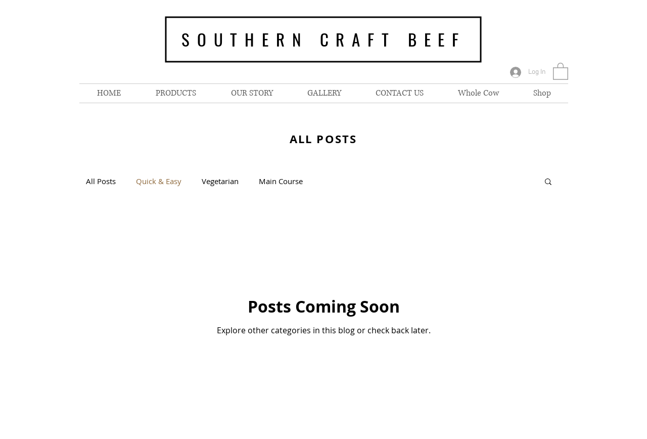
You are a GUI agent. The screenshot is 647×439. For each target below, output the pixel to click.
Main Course (281, 181)
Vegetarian (220, 181)
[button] (560, 71)
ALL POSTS (323, 139)
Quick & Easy (158, 181)
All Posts (101, 181)
